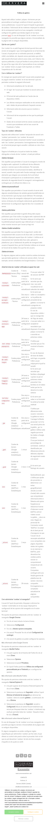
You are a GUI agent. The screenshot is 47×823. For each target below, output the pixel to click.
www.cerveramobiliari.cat (23, 773)
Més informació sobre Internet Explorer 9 (16, 718)
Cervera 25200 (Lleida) (23, 784)
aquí (9, 35)
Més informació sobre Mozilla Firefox (14, 676)
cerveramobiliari (23, 769)
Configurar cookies (33, 812)
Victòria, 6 (23, 780)
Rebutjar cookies (23, 819)
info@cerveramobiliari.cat (23, 787)
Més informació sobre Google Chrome (15, 643)
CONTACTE (23, 777)
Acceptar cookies (14, 812)
